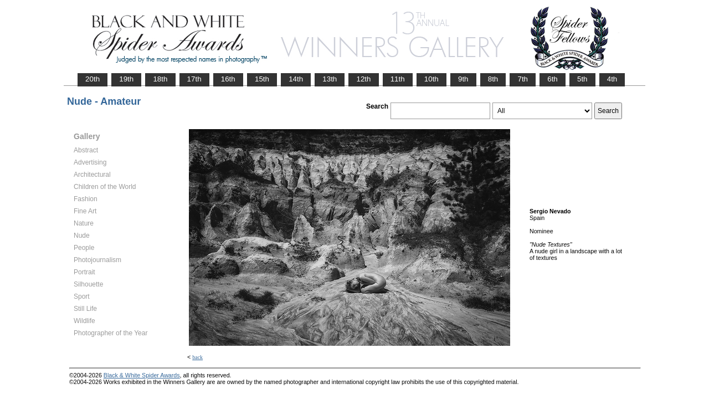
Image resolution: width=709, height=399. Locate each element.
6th (552, 79)
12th (363, 79)
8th (493, 79)
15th (262, 79)
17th (194, 79)
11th (397, 79)
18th (160, 79)
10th (431, 79)
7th (522, 79)
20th (92, 79)
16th (228, 79)
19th (126, 79)
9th (463, 79)
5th (582, 79)
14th (295, 79)
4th (612, 79)
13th (329, 79)
